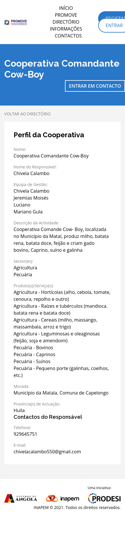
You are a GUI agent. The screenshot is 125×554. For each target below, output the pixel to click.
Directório (66, 22)
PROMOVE (66, 15)
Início (66, 8)
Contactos (68, 36)
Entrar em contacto (95, 86)
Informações (66, 29)
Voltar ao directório (27, 114)
